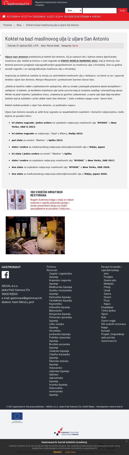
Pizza (107, 300)
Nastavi (57, 452)
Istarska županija (58, 384)
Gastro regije (108, 320)
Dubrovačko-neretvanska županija (56, 391)
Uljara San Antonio (16, 57)
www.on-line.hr (116, 407)
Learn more (70, 452)
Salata (107, 293)
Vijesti (50, 16)
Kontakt (96, 16)
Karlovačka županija (60, 297)
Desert (107, 297)
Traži (122, 10)
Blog (59, 16)
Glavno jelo (110, 280)
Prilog (107, 286)
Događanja (39, 16)
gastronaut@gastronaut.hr (26, 298)
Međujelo (109, 283)
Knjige (104, 327)
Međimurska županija (60, 286)
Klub (103, 317)
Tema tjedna (108, 310)
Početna (51, 266)
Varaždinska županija (60, 300)
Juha (106, 273)
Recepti (26, 16)
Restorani (13, 16)
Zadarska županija (59, 350)
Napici (107, 303)
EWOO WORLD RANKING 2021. (79, 61)
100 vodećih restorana (77, 16)
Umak (107, 290)
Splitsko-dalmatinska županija (56, 378)
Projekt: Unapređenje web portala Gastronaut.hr (112, 337)
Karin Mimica (20, 302)
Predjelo (108, 276)
